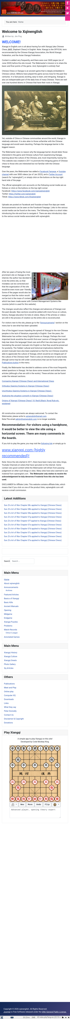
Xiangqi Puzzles (11, 622)
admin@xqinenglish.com (26, 419)
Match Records (10, 630)
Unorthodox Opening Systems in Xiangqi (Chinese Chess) (27, 391)
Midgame (8, 614)
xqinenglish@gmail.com (36, 416)
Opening (7, 610)
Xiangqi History (10, 652)
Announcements (11, 587)
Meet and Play (10, 687)
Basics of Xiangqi (11, 598)
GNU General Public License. (54, 1012)
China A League (12, 633)
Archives (9, 590)
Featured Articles (11, 594)
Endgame (8, 618)
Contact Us (9, 715)
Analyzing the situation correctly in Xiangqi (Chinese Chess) (27, 396)
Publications (9, 684)
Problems (8, 626)
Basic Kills (8, 602)
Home (6, 579)
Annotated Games (12, 637)
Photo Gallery (10, 664)
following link (46, 443)
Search (7, 561)
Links (6, 703)
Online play (8, 691)
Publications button (10, 363)
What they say (10, 707)
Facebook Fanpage (48, 171)
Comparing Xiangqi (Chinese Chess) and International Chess (28, 381)
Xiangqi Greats (10, 660)
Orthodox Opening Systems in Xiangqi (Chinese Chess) (25, 386)
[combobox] (22, 561)
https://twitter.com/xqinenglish (22, 194)
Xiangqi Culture (10, 656)
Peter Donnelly (10, 711)
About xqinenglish (11, 583)
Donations (8, 723)
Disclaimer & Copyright (14, 719)
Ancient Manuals (11, 606)
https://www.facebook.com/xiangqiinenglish (30, 191)
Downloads (9, 699)
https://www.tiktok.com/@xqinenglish (24, 197)
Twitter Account (56, 174)
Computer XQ (10, 695)
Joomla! (7, 1012)
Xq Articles (8, 668)
